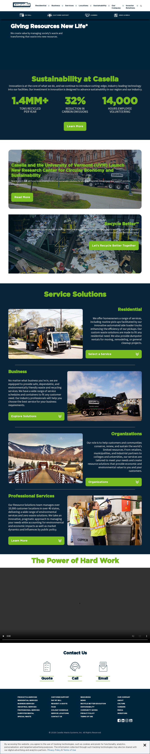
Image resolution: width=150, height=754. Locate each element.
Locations (83, 6)
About (120, 700)
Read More (22, 197)
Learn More (75, 126)
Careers (121, 707)
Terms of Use (86, 716)
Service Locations (60, 713)
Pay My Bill (56, 700)
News (83, 700)
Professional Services (28, 710)
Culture (121, 703)
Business (56, 6)
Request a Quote (59, 703)
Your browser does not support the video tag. (75, 605)
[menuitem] (42, 7)
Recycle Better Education (93, 703)
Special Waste (24, 716)
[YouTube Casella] (130, 720)
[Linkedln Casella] (122, 720)
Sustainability (99, 6)
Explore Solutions (23, 416)
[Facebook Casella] (119, 720)
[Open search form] (141, 6)
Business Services (26, 703)
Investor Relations (130, 7)
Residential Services (28, 700)
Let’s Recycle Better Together (114, 245)
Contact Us (56, 716)
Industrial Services (27, 707)
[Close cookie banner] (145, 745)
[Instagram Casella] (126, 720)
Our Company (116, 7)
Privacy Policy (87, 713)
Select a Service (99, 354)
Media (120, 710)
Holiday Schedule (59, 710)
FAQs (53, 707)
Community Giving (88, 710)
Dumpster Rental (26, 713)
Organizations (98, 482)
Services (69, 6)
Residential (40, 6)
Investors (122, 713)
